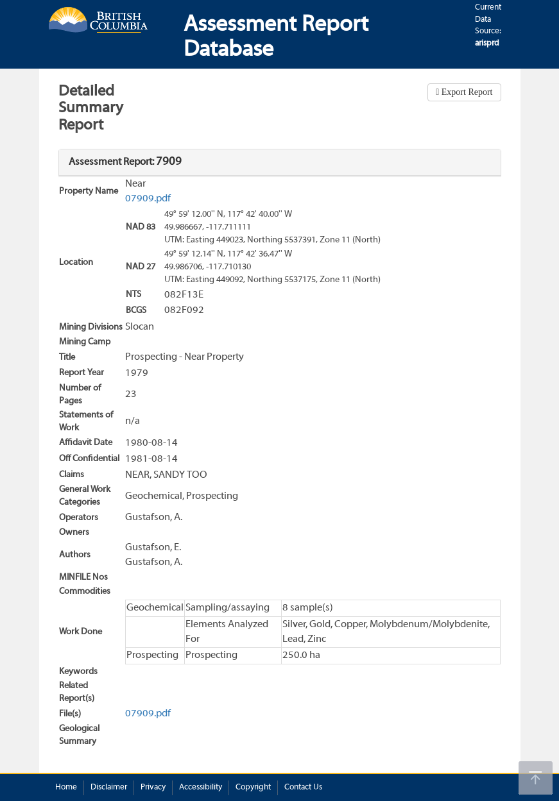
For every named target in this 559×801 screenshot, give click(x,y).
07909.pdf (148, 199)
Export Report (465, 92)
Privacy (153, 787)
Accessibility (200, 787)
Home (66, 787)
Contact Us (303, 787)
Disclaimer (108, 787)
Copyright (253, 787)
